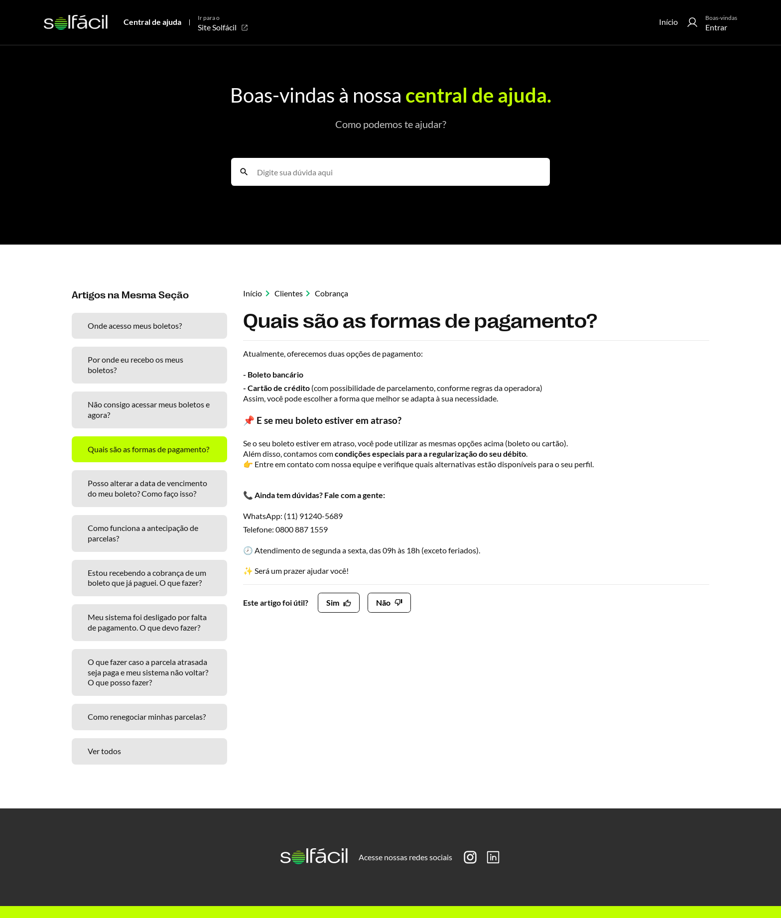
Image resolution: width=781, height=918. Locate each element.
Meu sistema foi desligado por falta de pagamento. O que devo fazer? (147, 622)
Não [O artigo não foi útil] (383, 602)
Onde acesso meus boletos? (135, 325)
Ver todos (104, 751)
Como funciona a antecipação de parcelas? (143, 533)
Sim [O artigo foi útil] (332, 602)
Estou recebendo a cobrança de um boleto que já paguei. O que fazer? (147, 578)
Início (668, 21)
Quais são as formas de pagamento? (148, 449)
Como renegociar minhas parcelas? (147, 716)
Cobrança (331, 293)
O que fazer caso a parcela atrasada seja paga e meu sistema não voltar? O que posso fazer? (148, 672)
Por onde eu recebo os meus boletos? (135, 365)
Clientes (288, 293)
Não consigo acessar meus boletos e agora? (149, 409)
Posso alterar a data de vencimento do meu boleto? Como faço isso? (147, 488)
